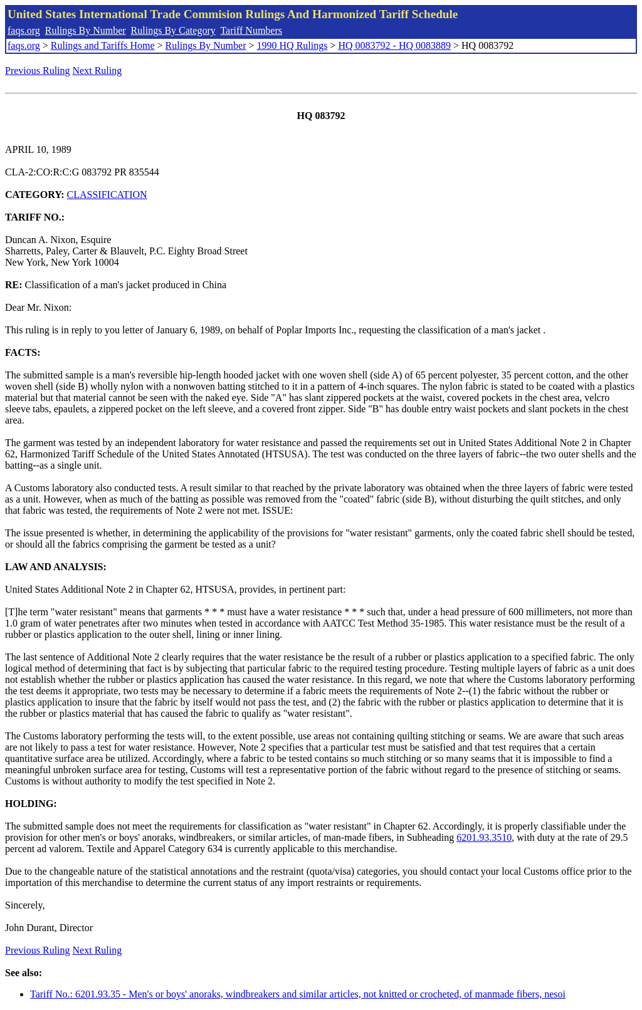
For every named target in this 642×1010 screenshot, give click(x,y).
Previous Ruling (37, 70)
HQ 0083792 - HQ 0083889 (394, 45)
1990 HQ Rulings (292, 45)
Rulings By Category (173, 30)
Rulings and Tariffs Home (103, 45)
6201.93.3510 (484, 837)
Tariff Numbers (251, 30)
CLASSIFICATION (107, 194)
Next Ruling (97, 70)
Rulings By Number (85, 30)
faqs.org (24, 30)
